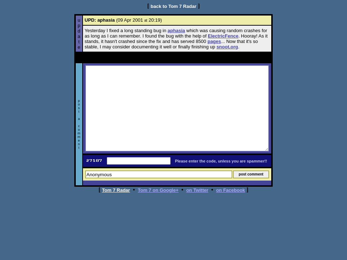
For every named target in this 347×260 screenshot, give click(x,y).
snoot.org (227, 46)
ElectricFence (223, 36)
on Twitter (197, 190)
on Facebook (230, 190)
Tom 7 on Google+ (158, 190)
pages (214, 41)
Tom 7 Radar (116, 190)
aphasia (176, 30)
